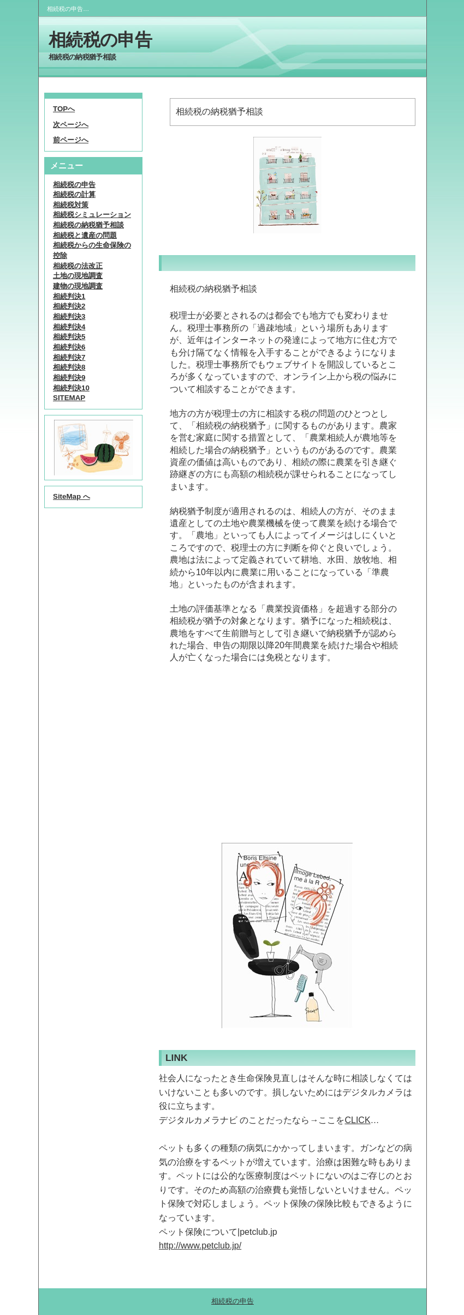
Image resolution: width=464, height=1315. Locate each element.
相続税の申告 (100, 40)
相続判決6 (69, 347)
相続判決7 (69, 357)
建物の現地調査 (78, 286)
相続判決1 (69, 296)
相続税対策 (70, 205)
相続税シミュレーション (92, 214)
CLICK (357, 1120)
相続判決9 (69, 377)
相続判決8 (69, 367)
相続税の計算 (74, 194)
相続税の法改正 (78, 266)
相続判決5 (69, 337)
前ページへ (70, 140)
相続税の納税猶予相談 (88, 225)
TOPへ (64, 109)
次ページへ (70, 124)
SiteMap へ (71, 496)
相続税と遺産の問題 (85, 235)
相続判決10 (71, 388)
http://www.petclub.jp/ (200, 1245)
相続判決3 (69, 316)
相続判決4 (69, 327)
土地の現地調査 (78, 276)
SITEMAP (69, 398)
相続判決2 (69, 306)
